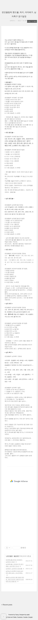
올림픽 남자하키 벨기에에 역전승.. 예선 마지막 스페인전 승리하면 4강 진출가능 (15, 579)
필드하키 (16, 556)
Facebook (20, 617)
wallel (27, 614)
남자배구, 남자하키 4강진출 (14, 568)
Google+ (30, 617)
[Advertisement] (19, 481)
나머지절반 (9, 556)
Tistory (17, 614)
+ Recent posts (6, 605)
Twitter (15, 617)
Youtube (25, 617)
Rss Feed (7, 617)
